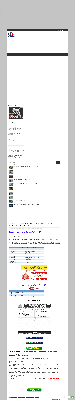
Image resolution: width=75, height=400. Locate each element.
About (13, 30)
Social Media (46, 30)
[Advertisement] (31, 7)
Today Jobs (26, 131)
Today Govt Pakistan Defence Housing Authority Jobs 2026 (61, 180)
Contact (17, 30)
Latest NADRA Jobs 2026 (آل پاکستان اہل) (37, 77)
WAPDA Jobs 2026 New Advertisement (36, 107)
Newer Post (27, 374)
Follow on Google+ (59, 156)
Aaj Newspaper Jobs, (45, 138)
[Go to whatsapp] (72, 397)
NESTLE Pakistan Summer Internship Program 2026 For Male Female (61, 168)
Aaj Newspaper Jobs (37, 130)
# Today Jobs (27, 343)
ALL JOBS (41, 30)
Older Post (48, 374)
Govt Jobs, (26, 139)
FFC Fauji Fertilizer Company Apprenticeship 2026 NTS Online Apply (61, 176)
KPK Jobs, (29, 139)
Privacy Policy (22, 30)
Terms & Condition (30, 30)
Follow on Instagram (59, 158)
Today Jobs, (33, 139)
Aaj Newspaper (30, 130)
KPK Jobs (46, 130)
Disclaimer (36, 30)
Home (10, 30)
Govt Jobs (42, 130)
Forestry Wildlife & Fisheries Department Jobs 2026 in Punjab (61, 185)
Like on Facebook (59, 151)
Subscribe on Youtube (59, 160)
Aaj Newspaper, (39, 138)
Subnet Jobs (16, 380)
